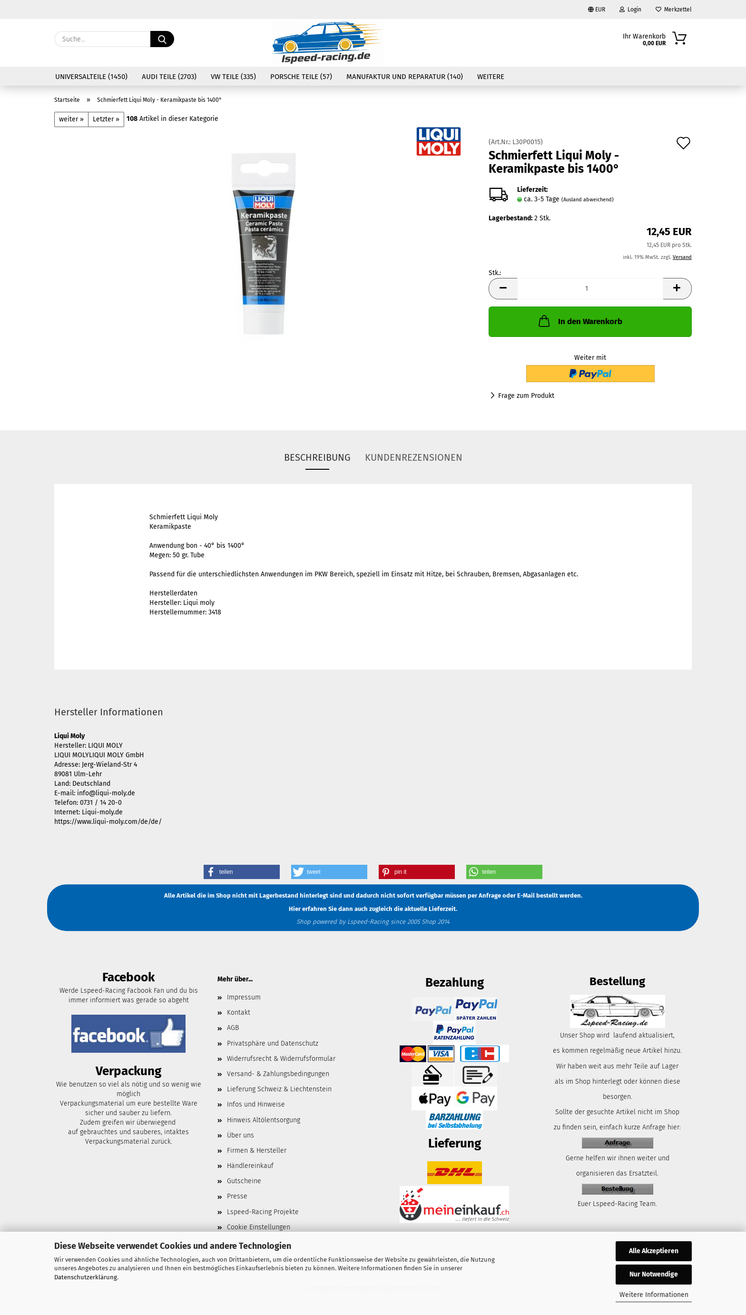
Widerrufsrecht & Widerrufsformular (281, 1059)
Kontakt (238, 1012)
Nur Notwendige (653, 1274)
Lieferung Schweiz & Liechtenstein (279, 1089)
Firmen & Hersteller (256, 1151)
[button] (503, 288)
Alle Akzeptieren (653, 1251)
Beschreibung (317, 457)
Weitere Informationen (653, 1295)
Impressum (244, 997)
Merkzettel (674, 9)
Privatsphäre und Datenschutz (272, 1043)
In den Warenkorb (579, 320)
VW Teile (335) (233, 76)
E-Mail (526, 896)
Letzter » (106, 119)
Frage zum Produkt (526, 396)
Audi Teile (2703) (169, 76)
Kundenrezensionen (413, 457)
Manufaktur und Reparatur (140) (404, 76)
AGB (233, 1028)
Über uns (240, 1135)
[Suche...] (162, 39)
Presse (237, 1196)
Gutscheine (244, 1181)
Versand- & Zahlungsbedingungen (278, 1074)
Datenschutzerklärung (85, 1277)
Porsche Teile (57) (301, 76)
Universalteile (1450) (91, 76)
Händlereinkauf (250, 1166)
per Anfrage (484, 896)
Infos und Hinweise (256, 1104)
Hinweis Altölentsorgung (263, 1120)
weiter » (71, 119)
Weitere (490, 76)
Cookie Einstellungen (258, 1227)
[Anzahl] (590, 288)
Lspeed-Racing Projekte (263, 1212)
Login (630, 9)
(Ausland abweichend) (587, 200)
